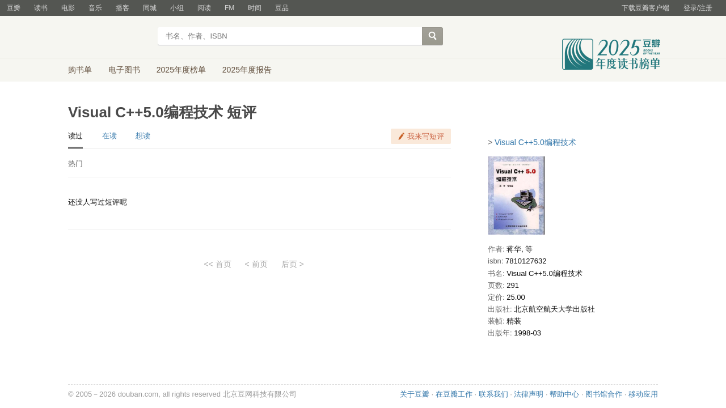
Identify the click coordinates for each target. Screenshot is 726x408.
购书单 (80, 69)
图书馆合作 (603, 394)
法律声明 (528, 394)
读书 (41, 8)
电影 (68, 8)
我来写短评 (425, 136)
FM (229, 8)
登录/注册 (697, 8)
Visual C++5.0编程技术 (535, 142)
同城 (150, 8)
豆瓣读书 (109, 37)
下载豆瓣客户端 (645, 8)
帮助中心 (564, 394)
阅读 (204, 8)
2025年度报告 (247, 69)
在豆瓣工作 (454, 394)
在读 (109, 135)
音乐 (95, 8)
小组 (177, 8)
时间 (254, 8)
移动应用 (643, 394)
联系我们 (493, 394)
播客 (122, 8)
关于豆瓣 (414, 394)
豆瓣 (13, 8)
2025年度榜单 (181, 69)
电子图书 (124, 69)
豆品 (282, 8)
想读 (143, 135)
